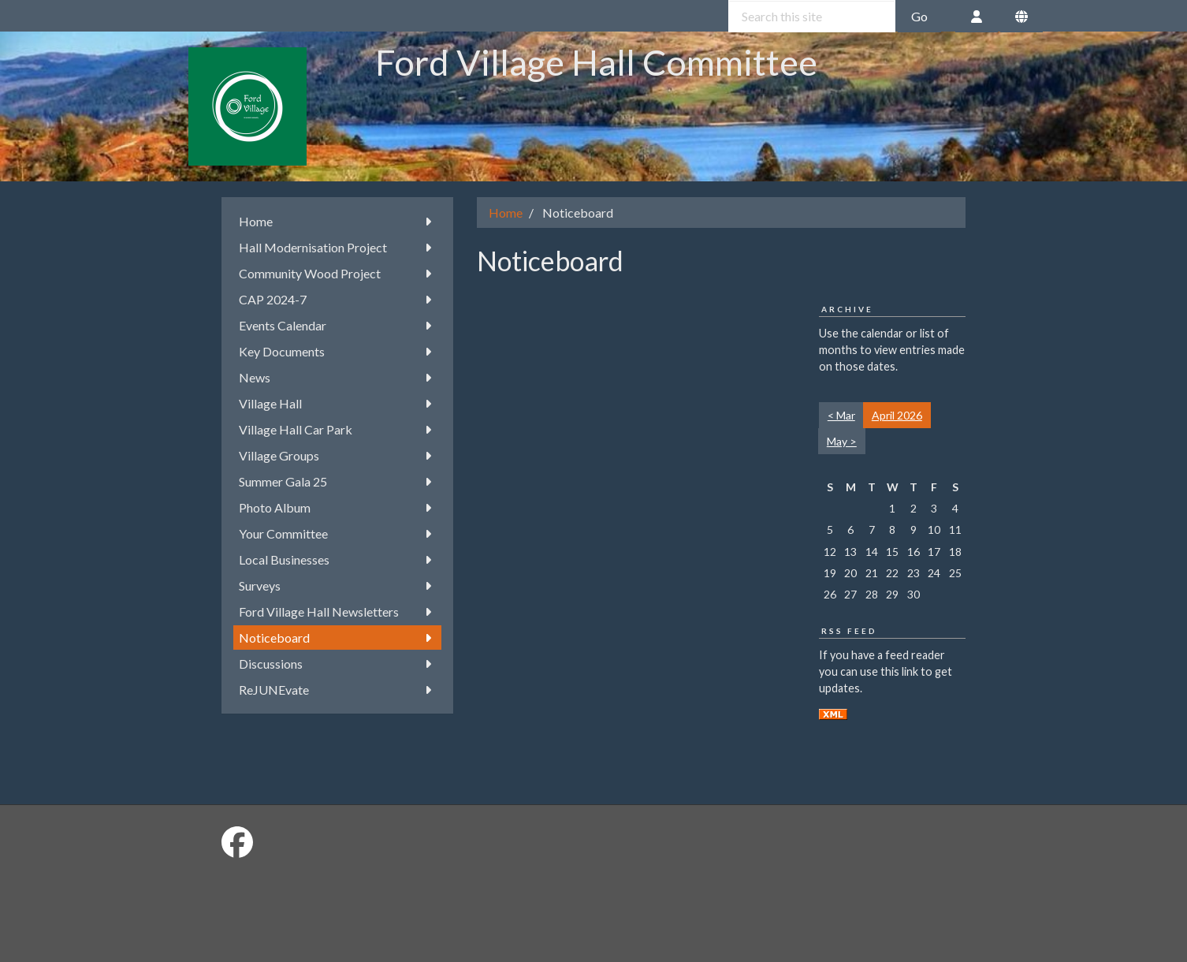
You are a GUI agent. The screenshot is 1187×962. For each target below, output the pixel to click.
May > (842, 441)
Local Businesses (338, 559)
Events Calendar (338, 325)
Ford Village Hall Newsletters (338, 611)
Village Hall (338, 403)
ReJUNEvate (338, 689)
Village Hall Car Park (338, 429)
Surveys (338, 585)
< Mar (841, 415)
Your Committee (338, 533)
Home (338, 221)
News (338, 377)
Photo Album (338, 507)
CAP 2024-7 (338, 299)
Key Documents (338, 351)
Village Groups (338, 455)
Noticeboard (338, 637)
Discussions (338, 663)
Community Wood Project (338, 273)
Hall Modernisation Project (338, 247)
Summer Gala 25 (338, 481)
